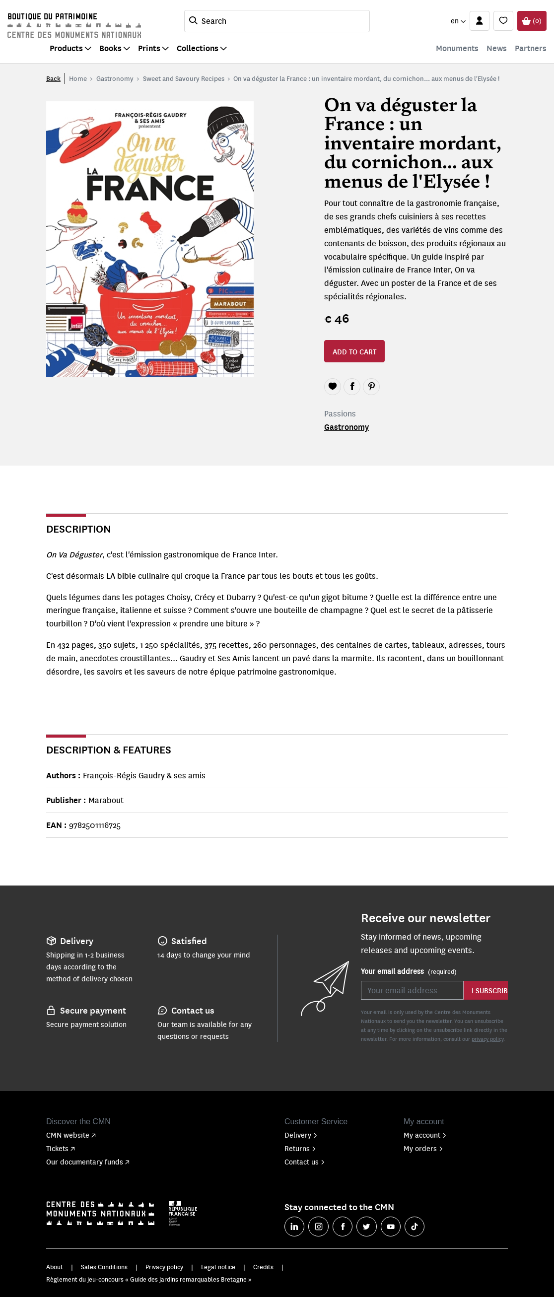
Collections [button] (197, 48)
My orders (423, 1148)
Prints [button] (149, 48)
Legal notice (218, 1266)
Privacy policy (164, 1266)
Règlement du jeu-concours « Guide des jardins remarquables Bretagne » (149, 1279)
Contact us (304, 1161)
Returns (300, 1148)
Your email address (409, 971)
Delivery (301, 1135)
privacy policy (487, 1038)
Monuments (457, 48)
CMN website (71, 1135)
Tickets (60, 1148)
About (54, 1266)
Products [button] (66, 48)
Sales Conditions (104, 1266)
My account (425, 1135)
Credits (263, 1266)
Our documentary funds (88, 1161)
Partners (531, 48)
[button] (458, 21)
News (496, 48)
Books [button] (110, 48)
